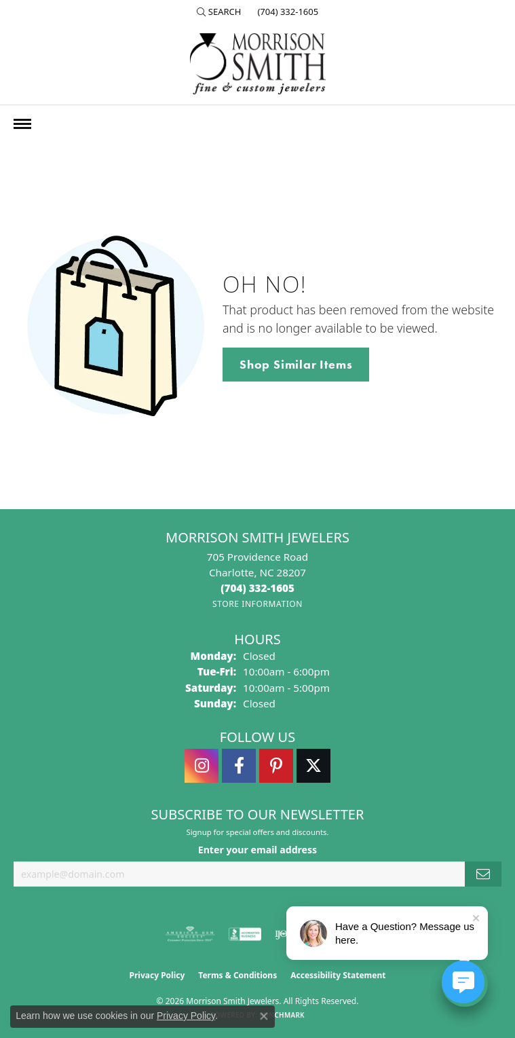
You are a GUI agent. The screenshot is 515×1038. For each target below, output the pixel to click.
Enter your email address (257, 849)
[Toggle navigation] (22, 124)
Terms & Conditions (237, 975)
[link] (286, 11)
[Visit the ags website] (190, 934)
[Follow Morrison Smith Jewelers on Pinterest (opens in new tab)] (276, 766)
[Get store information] (257, 604)
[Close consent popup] (264, 1016)
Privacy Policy (157, 975)
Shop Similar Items (296, 364)
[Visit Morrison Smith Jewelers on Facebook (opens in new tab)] (239, 766)
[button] (219, 11)
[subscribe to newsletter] (483, 874)
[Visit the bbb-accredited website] (245, 934)
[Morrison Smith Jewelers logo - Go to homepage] (258, 63)
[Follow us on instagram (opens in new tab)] (201, 766)
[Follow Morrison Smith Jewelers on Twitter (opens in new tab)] (313, 766)
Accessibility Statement (337, 975)
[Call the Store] (257, 588)
